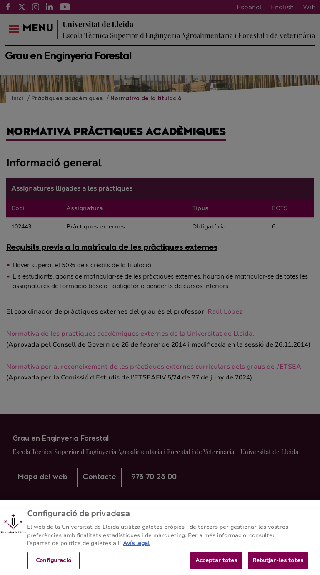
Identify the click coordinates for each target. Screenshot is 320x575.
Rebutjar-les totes (277, 564)
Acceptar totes (216, 564)
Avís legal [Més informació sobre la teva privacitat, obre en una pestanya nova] (136, 547)
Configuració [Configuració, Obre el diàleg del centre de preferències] (53, 564)
